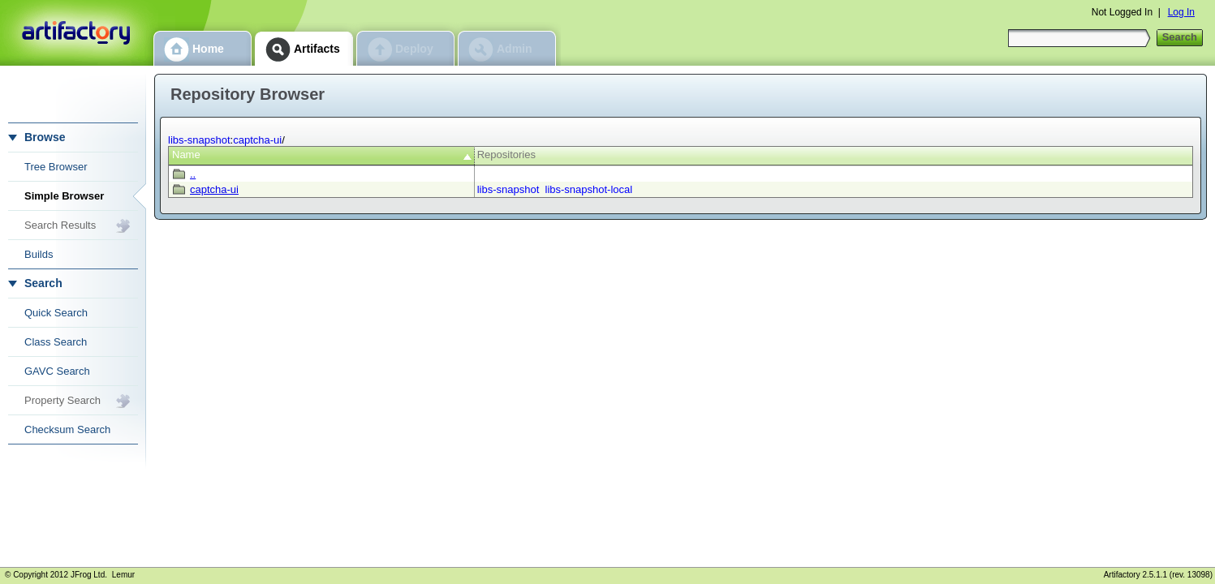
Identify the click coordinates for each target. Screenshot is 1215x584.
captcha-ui (257, 140)
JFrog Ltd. (89, 574)
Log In (1181, 12)
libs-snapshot (199, 140)
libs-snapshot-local (589, 189)
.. (193, 174)
